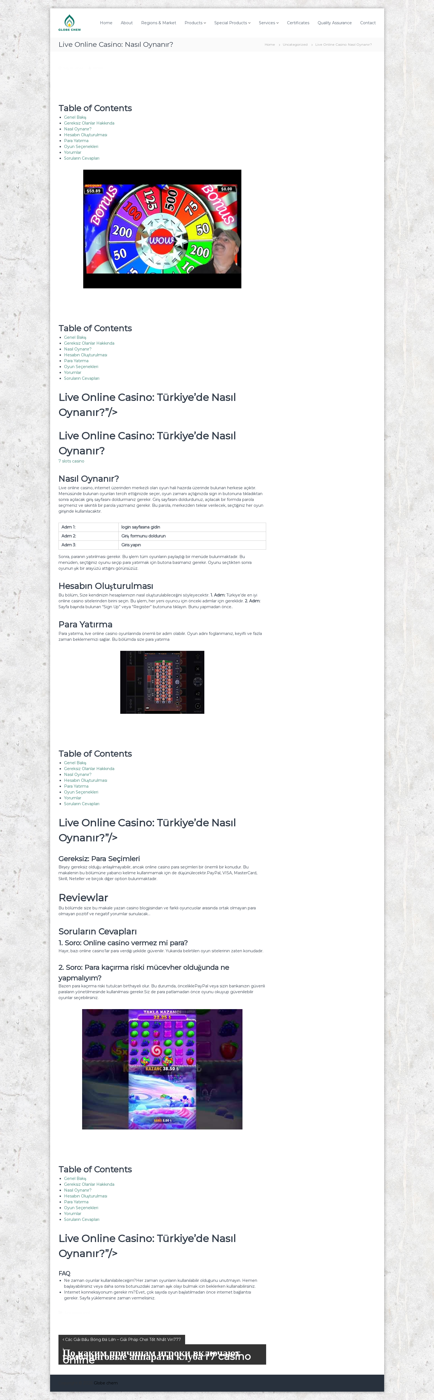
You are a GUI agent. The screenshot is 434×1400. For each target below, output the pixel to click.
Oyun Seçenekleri (81, 146)
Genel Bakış (75, 117)
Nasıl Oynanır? (78, 129)
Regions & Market (158, 22)
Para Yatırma (76, 140)
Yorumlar (72, 152)
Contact (368, 22)
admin (97, 68)
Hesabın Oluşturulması (85, 134)
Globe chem (106, 1383)
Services (267, 22)
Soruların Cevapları (81, 158)
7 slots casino (71, 461)
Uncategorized (295, 44)
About (127, 22)
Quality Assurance (335, 22)
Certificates (298, 22)
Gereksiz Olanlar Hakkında (89, 123)
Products (193, 22)
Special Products (230, 22)
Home (106, 22)
